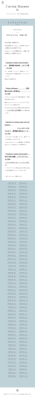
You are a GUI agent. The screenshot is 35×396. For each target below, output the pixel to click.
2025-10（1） (12, 189)
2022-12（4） (12, 245)
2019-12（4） (12, 307)
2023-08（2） (12, 231)
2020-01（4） (24, 303)
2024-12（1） (23, 203)
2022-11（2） (23, 245)
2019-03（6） (23, 320)
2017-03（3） (23, 362)
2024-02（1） (12, 221)
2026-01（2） (12, 186)
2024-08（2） (12, 210)
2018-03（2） (23, 341)
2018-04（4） (12, 341)
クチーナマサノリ (13, 394)
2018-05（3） (23, 338)
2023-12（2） (12, 224)
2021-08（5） (12, 272)
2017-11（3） (23, 348)
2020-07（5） (24, 293)
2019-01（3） (24, 324)
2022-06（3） (12, 255)
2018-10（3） (12, 331)
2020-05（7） (24, 296)
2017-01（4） (23, 365)
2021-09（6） (23, 269)
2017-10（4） (12, 351)
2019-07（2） (24, 314)
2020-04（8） (12, 300)
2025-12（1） (23, 186)
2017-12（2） (12, 348)
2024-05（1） (23, 214)
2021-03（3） (23, 279)
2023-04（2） (12, 238)
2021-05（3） (23, 276)
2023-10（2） (12, 227)
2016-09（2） (23, 372)
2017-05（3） (23, 358)
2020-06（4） (12, 296)
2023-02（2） (12, 241)
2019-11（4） (23, 307)
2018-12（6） (12, 327)
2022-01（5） (24, 262)
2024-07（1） (24, 210)
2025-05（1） (12, 196)
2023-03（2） (23, 238)
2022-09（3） (23, 248)
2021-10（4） (12, 269)
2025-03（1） (12, 200)
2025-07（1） (12, 193)
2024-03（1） (23, 217)
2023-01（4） (24, 241)
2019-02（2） (12, 324)
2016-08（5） (12, 376)
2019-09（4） (23, 310)
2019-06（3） (12, 317)
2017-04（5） (12, 362)
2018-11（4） (23, 327)
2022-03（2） (23, 258)
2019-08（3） (12, 314)
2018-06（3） (12, 338)
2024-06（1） (12, 214)
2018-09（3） (23, 331)
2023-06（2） (12, 234)
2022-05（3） (23, 255)
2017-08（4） (12, 355)
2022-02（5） (12, 262)
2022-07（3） (24, 252)
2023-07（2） (24, 231)
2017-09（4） (23, 351)
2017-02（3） (12, 365)
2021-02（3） (12, 283)
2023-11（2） (23, 224)
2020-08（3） (12, 293)
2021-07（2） (24, 272)
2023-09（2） (23, 227)
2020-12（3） (12, 286)
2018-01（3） (24, 345)
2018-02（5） (12, 345)
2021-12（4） (12, 265)
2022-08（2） (12, 252)
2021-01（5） (24, 283)
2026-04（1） (23, 183)
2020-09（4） (23, 290)
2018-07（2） (24, 334)
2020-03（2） (23, 300)
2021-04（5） (12, 279)
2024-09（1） (23, 207)
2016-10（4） (12, 372)
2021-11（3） (23, 265)
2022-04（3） (12, 258)
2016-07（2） (24, 376)
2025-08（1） (23, 189)
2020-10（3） (12, 290)
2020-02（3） (12, 303)
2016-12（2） (12, 369)
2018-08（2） (12, 334)
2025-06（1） (23, 193)
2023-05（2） (23, 234)
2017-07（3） (24, 355)
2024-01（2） (23, 221)
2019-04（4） (12, 320)
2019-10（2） (12, 310)
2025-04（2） (23, 196)
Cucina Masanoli (17, 8)
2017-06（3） (12, 358)
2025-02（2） (23, 200)
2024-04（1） (12, 217)
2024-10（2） (12, 207)
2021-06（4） (12, 276)
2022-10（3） (12, 248)
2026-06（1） (12, 183)
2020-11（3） (24, 286)
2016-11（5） (23, 369)
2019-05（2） (23, 317)
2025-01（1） (12, 203)
